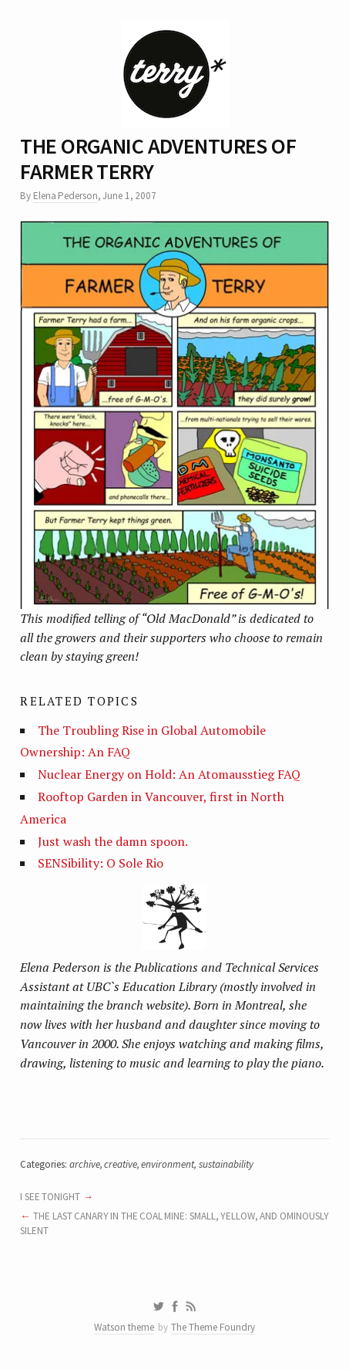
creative (120, 1164)
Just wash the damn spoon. (113, 841)
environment (167, 1164)
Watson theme (124, 1327)
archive (84, 1164)
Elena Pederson (65, 195)
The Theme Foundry (213, 1327)
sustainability (226, 1164)
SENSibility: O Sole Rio (100, 862)
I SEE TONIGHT (50, 1196)
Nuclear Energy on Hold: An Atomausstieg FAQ (169, 774)
